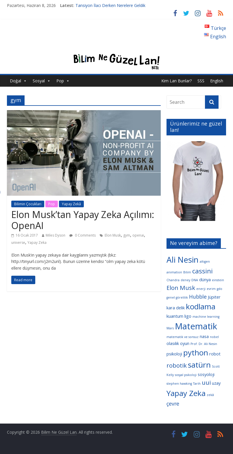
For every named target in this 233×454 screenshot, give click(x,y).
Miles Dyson (55, 235)
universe (18, 242)
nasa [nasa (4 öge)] (204, 336)
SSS (200, 80)
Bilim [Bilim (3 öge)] (187, 272)
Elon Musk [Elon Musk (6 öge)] (181, 288)
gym (126, 235)
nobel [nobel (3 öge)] (214, 337)
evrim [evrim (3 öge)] (211, 289)
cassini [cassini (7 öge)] (202, 270)
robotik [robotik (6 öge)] (177, 365)
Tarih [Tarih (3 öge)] (197, 384)
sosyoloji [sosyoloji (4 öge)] (206, 374)
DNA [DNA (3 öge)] (194, 280)
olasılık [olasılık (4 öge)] (173, 343)
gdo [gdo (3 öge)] (219, 289)
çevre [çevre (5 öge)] (173, 403)
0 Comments (82, 235)
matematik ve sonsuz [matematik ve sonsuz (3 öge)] (183, 337)
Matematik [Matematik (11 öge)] (196, 326)
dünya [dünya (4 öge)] (205, 279)
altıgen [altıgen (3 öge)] (205, 261)
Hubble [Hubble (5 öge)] (198, 296)
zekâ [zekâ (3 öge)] (210, 395)
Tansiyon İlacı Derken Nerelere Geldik (110, 5)
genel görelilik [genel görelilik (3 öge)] (177, 297)
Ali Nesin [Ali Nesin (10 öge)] (183, 259)
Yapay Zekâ (71, 203)
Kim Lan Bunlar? (176, 80)
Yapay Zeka (37, 242)
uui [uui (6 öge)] (206, 382)
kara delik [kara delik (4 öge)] (176, 307)
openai (138, 235)
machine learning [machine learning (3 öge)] (206, 317)
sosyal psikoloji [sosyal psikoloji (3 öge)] (186, 375)
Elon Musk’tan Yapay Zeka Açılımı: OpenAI (82, 220)
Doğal (15, 80)
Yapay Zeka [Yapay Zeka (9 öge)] (186, 393)
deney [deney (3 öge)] (185, 280)
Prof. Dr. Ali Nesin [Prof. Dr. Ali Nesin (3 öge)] (204, 344)
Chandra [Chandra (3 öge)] (173, 280)
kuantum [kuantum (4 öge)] (175, 316)
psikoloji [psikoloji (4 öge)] (174, 354)
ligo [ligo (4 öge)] (187, 316)
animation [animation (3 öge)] (174, 272)
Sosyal (39, 80)
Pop (60, 80)
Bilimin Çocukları (27, 203)
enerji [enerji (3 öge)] (201, 289)
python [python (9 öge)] (195, 352)
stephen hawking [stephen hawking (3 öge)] (179, 384)
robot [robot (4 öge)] (215, 354)
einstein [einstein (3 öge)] (218, 280)
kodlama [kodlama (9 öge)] (200, 306)
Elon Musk (113, 235)
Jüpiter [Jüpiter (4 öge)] (214, 297)
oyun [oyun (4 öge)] (184, 343)
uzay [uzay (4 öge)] (216, 383)
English (216, 80)
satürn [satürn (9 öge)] (199, 364)
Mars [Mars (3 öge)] (170, 328)
